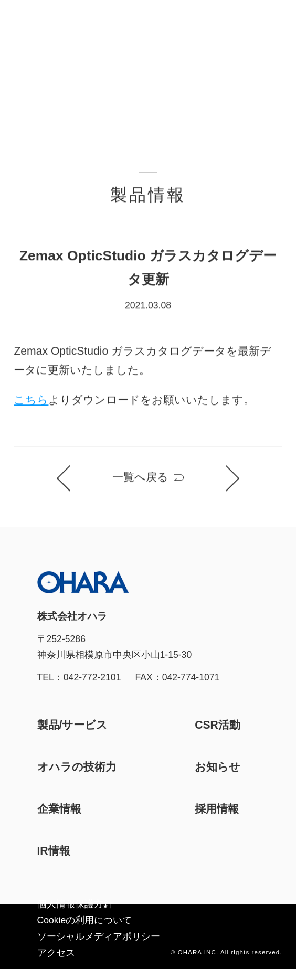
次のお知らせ (227, 479)
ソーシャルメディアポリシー (98, 936)
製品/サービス (72, 725)
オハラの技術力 (77, 767)
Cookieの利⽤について (84, 920)
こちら (31, 400)
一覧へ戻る (140, 477)
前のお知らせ (69, 479)
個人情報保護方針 (75, 904)
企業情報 (59, 809)
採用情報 (217, 809)
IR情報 (53, 851)
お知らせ (217, 767)
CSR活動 (217, 725)
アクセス (56, 952)
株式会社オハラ (42, 21)
